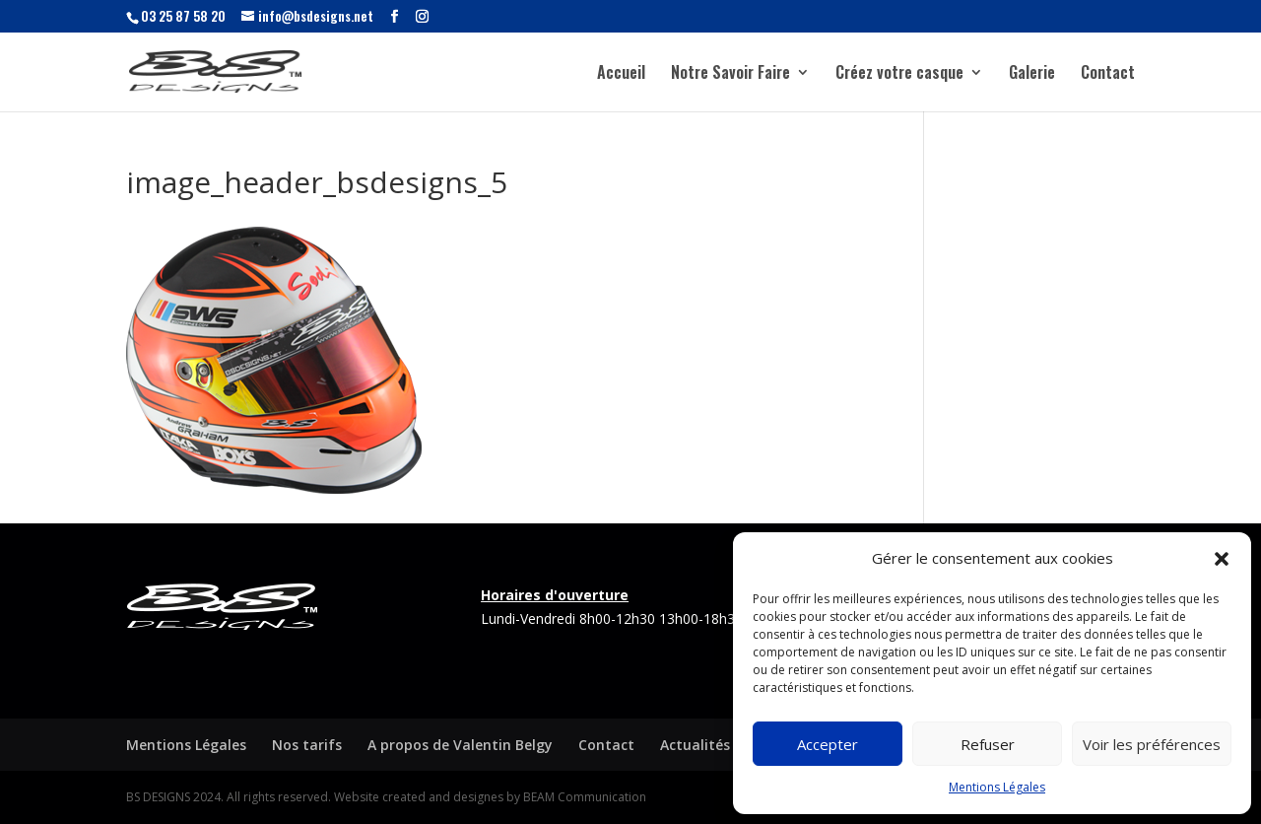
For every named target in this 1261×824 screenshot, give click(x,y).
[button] (1221, 559)
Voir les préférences (1152, 744)
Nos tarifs (307, 744)
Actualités (695, 744)
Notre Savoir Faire (730, 74)
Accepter (827, 744)
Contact (1108, 74)
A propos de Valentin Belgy (460, 744)
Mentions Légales (997, 787)
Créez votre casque (899, 74)
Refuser (988, 744)
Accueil (621, 74)
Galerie (1032, 74)
